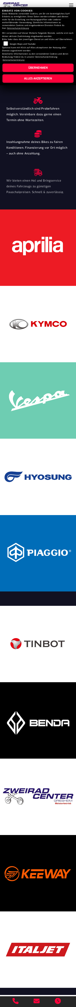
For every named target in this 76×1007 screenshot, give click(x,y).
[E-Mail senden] (37, 1001)
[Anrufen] (15, 1001)
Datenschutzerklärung (18, 28)
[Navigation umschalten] (71, 5)
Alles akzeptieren (38, 78)
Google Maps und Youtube (23, 44)
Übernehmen (38, 68)
